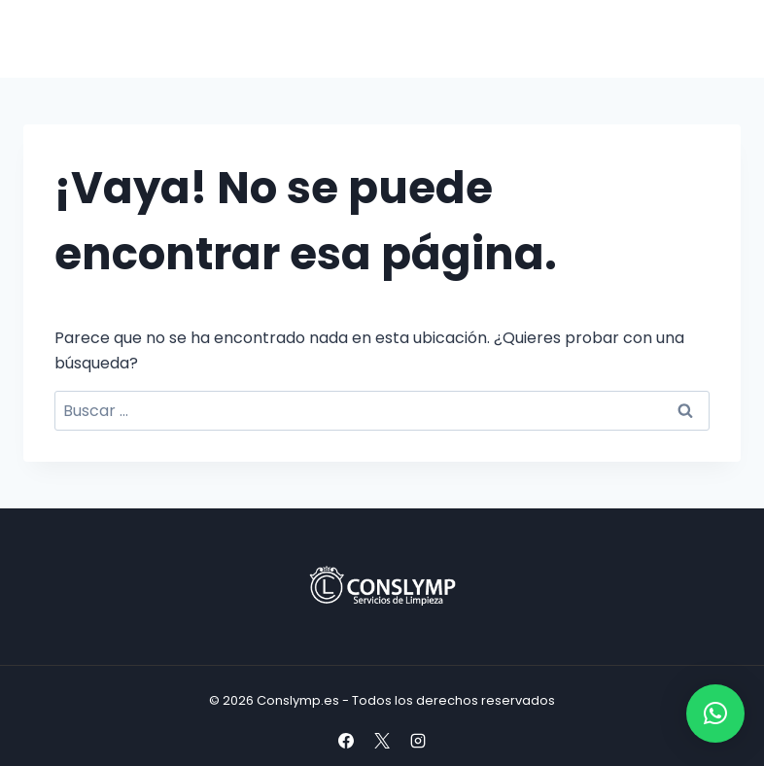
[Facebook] (346, 740)
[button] (715, 713)
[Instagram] (418, 740)
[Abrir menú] (718, 38)
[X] (382, 740)
